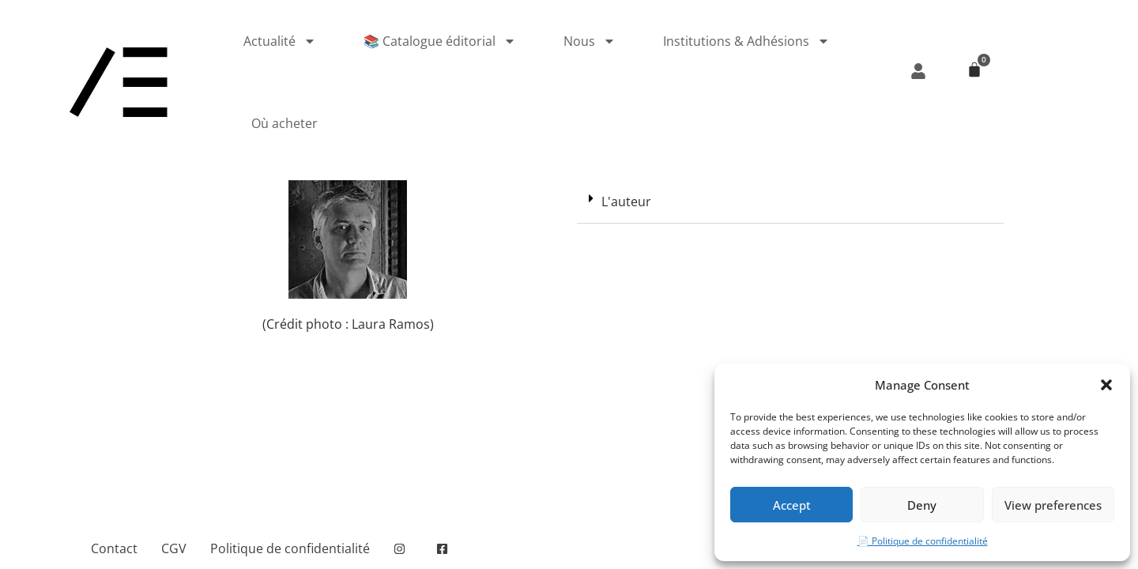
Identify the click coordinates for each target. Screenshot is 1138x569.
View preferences (1053, 505)
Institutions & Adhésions (746, 41)
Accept (792, 505)
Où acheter (284, 123)
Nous (589, 41)
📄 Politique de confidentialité (922, 541)
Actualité (279, 41)
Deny (921, 505)
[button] (1106, 385)
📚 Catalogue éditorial (440, 41)
